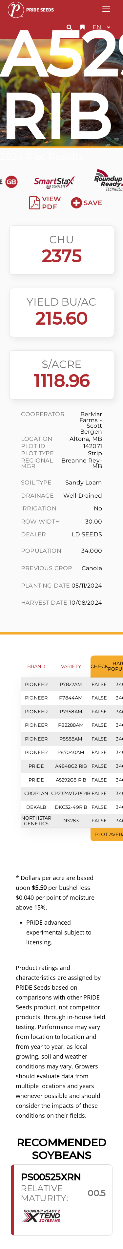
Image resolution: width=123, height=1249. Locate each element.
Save (86, 202)
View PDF (45, 203)
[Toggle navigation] (106, 9)
